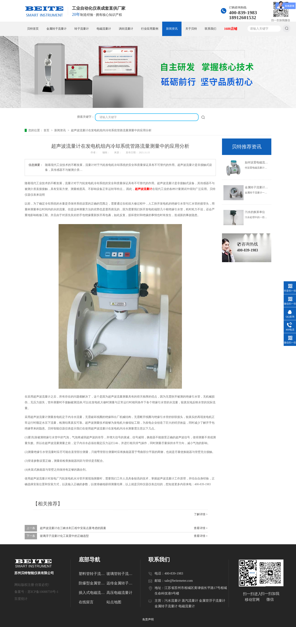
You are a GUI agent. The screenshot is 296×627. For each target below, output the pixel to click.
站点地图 (113, 602)
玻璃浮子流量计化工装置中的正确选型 (64, 535)
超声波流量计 (143, 189)
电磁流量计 (104, 28)
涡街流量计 (126, 28)
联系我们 (210, 28)
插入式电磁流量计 (92, 593)
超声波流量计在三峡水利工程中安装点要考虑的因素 (73, 528)
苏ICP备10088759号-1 (43, 591)
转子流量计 (81, 28)
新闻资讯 (172, 28)
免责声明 (148, 619)
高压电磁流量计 (119, 593)
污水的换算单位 (255, 212)
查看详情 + (201, 528)
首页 (47, 130)
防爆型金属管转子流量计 (92, 583)
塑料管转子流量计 (92, 574)
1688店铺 (230, 28)
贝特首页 (33, 28)
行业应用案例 (149, 28)
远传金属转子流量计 (120, 583)
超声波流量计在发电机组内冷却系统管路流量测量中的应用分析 (111, 130)
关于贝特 (191, 28)
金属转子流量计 (56, 28)
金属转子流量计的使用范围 (262, 187)
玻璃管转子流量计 (120, 574)
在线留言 (86, 602)
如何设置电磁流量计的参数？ (263, 162)
